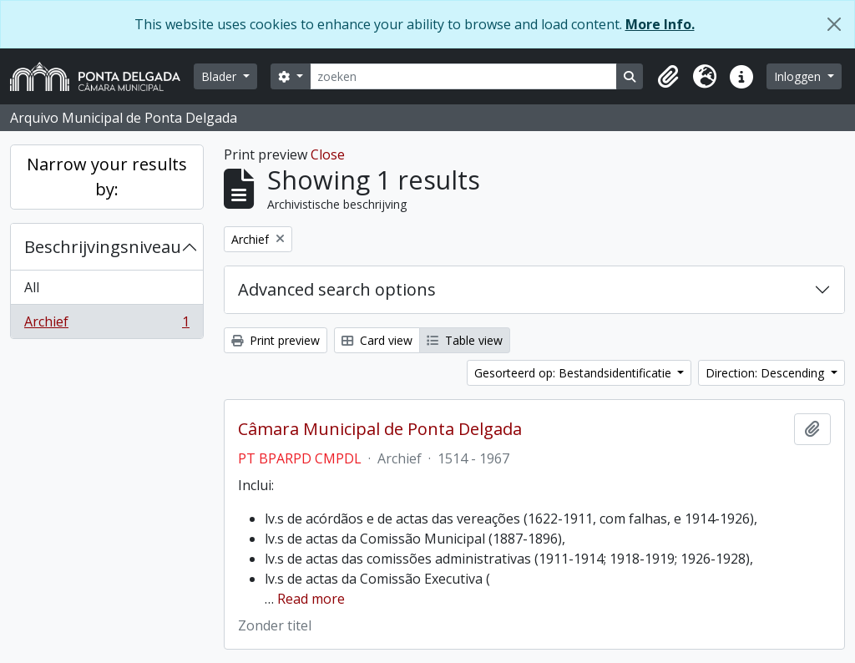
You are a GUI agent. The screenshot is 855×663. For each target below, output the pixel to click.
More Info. (660, 24)
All (31, 287)
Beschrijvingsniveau (102, 246)
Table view (465, 340)
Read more (311, 599)
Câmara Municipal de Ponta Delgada (380, 429)
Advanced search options (337, 289)
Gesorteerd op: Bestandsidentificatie (574, 373)
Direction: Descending (766, 373)
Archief (106, 324)
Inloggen (799, 76)
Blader (220, 76)
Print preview (275, 340)
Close (328, 154)
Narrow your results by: (107, 176)
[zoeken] (464, 76)
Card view (376, 340)
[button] (668, 76)
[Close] (834, 24)
